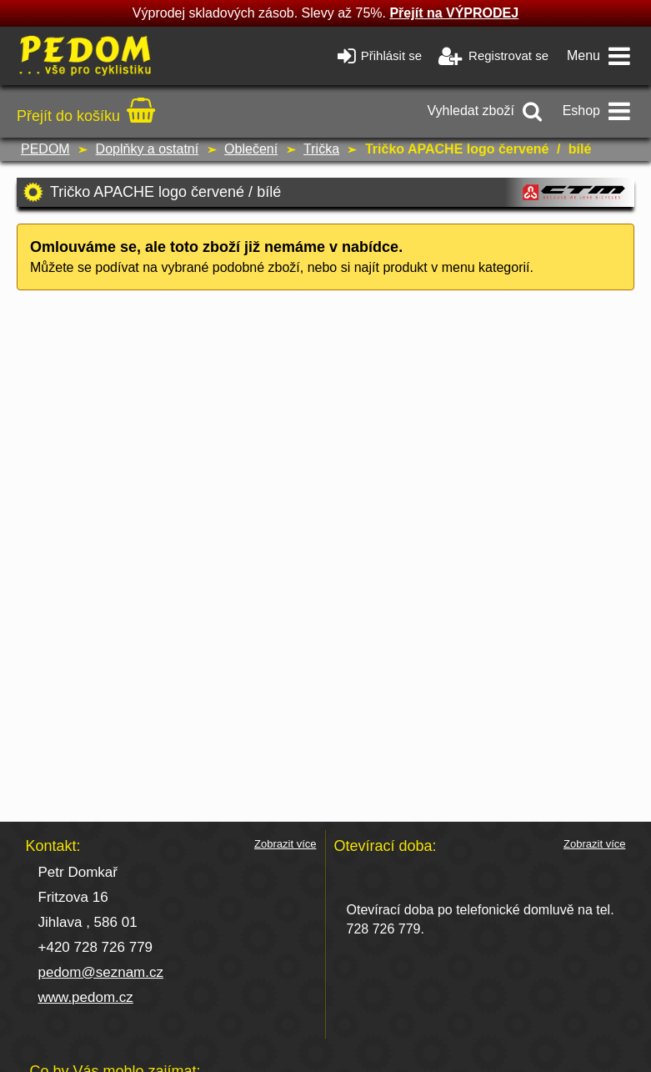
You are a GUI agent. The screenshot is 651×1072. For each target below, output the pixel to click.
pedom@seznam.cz (101, 972)
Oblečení (251, 149)
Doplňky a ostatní (147, 149)
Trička (321, 149)
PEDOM (45, 149)
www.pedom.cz (85, 997)
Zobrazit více (285, 844)
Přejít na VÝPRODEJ (453, 13)
